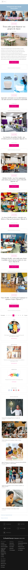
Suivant (25, 315)
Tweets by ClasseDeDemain (6, 515)
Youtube (7, 528)
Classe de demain (4, 518)
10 (22, 315)
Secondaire (11, 546)
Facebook (7, 524)
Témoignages (12, 550)
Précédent (3, 315)
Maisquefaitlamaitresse (22, 543)
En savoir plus (14, 338)
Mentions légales (4, 546)
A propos (2, 543)
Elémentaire (11, 544)
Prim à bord (20, 544)
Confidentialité (4, 544)
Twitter (21, 524)
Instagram (21, 528)
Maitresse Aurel (21, 546)
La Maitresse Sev (21, 548)
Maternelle (11, 543)
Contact (2, 556)
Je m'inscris (14, 381)
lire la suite (14, 62)
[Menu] (4, 1)
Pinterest (7, 532)
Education (11, 548)
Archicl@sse (20, 550)
